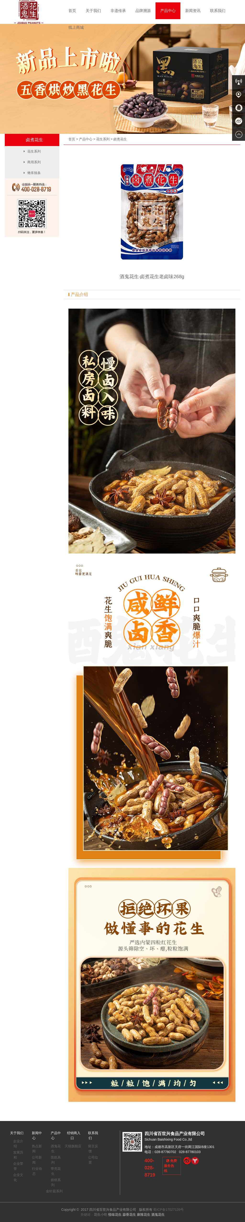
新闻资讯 (192, 11)
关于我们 (93, 11)
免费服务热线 (170, 1166)
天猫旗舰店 (73, 1146)
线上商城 (76, 27)
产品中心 (168, 11)
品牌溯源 (143, 11)
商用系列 (32, 162)
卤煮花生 (120, 139)
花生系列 (103, 139)
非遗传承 (118, 11)
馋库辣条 (32, 173)
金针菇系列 (54, 1191)
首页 (72, 11)
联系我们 (217, 11)
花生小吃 (100, 1214)
